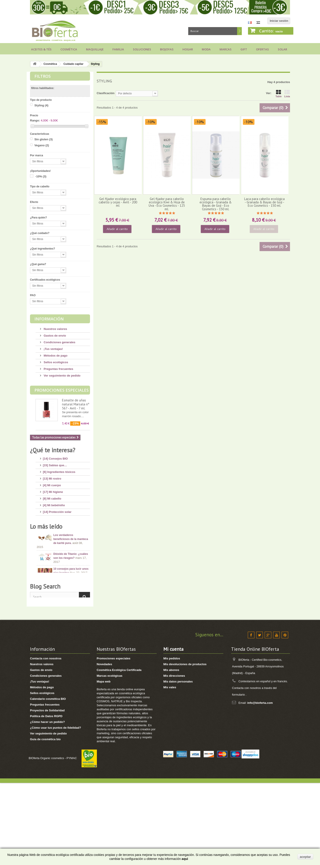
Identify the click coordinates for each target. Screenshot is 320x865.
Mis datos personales (178, 763)
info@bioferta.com (260, 785)
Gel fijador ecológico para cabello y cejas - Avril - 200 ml (118, 202)
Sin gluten (43, 139)
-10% (40, 176)
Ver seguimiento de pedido (61, 375)
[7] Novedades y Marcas (59, 530)
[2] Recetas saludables (58, 550)
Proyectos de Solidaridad (47, 792)
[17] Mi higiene (53, 490)
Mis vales (169, 769)
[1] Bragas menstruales (59, 556)
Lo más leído (46, 570)
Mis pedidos (171, 740)
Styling (41, 105)
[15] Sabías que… (55, 463)
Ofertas (262, 49)
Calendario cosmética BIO (48, 781)
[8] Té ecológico (54, 543)
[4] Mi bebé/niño (54, 503)
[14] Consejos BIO (55, 456)
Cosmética (68, 49)
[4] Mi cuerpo (52, 483)
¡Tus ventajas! (53, 349)
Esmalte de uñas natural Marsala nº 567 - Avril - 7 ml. (75, 404)
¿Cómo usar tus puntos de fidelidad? (55, 809)
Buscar (239, 31)
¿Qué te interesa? (52, 450)
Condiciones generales (59, 342)
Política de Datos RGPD (46, 798)
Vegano (41, 145)
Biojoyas (167, 49)
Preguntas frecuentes (58, 369)
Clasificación (105, 93)
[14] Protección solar (57, 510)
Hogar (187, 49)
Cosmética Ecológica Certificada (119, 752)
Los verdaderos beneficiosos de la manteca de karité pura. (70, 582)
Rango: (35, 120)
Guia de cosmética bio (45, 821)
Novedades (104, 746)
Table (278, 94)
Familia (118, 49)
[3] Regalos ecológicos (58, 536)
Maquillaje (95, 49)
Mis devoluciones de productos (184, 746)
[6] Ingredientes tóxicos (59, 470)
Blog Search (45, 667)
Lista (287, 94)
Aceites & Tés (41, 49)
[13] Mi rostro (52, 476)
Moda (206, 49)
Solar (282, 49)
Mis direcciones (174, 758)
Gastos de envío (54, 335)
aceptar (305, 857)
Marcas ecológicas (109, 758)
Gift (243, 49)
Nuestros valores (55, 329)
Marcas (226, 49)
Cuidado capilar (73, 63)
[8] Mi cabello (52, 496)
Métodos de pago (55, 355)
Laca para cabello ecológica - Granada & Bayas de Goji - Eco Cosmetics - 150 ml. (264, 202)
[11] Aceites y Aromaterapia (62, 516)
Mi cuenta (173, 731)
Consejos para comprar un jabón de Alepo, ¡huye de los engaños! (71, 630)
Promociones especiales (61, 390)
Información (49, 318)
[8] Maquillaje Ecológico (59, 523)
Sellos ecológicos (55, 362)
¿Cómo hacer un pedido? (47, 804)
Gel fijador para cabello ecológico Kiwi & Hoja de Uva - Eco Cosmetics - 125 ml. (167, 204)
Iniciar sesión (279, 20)
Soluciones (142, 49)
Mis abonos (171, 752)
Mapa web (103, 763)
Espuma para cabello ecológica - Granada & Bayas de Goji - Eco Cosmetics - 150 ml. (216, 204)
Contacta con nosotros (46, 740)
